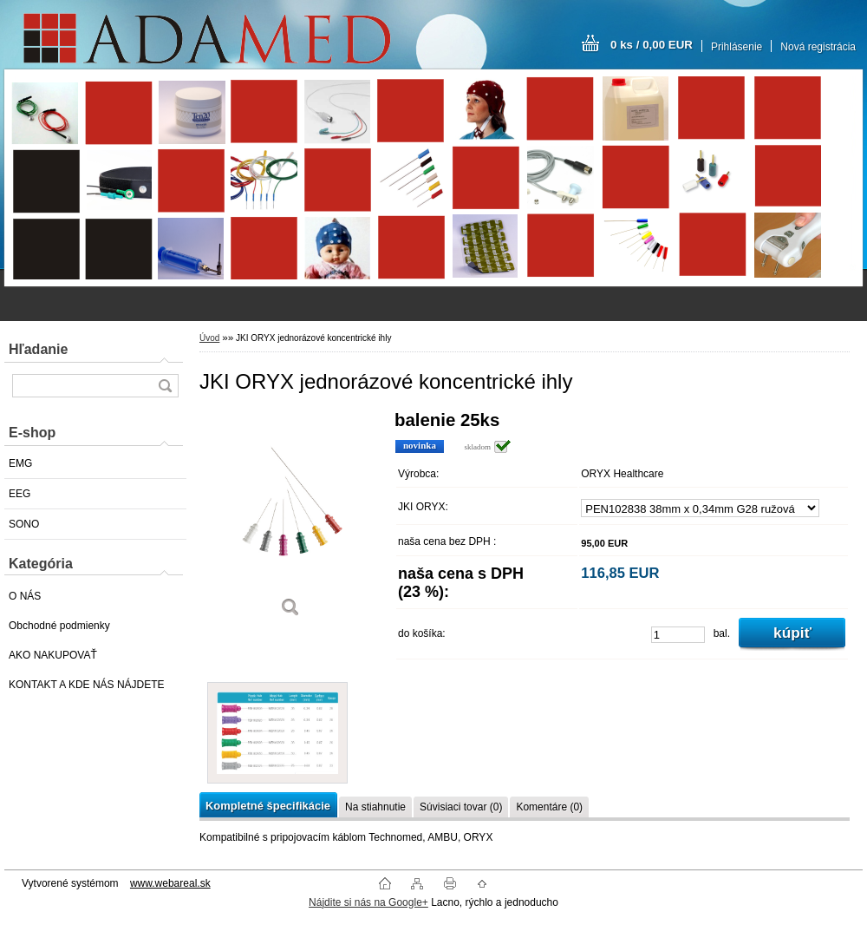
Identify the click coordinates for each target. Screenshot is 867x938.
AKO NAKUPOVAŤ (53, 655)
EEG (19, 494)
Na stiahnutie (375, 807)
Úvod (209, 338)
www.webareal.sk (170, 883)
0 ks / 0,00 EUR (651, 44)
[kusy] (678, 634)
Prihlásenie (736, 47)
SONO (24, 524)
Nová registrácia (818, 47)
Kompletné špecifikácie (267, 805)
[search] (164, 386)
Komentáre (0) (549, 807)
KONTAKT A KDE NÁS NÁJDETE (87, 685)
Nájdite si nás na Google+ (368, 902)
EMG (20, 463)
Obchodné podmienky (59, 626)
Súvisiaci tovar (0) (461, 807)
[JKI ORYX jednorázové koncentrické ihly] (290, 520)
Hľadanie (38, 349)
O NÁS (25, 596)
